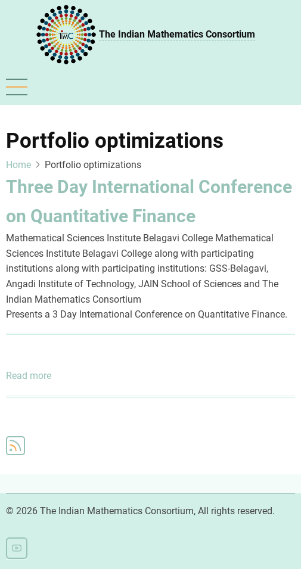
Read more (28, 376)
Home (18, 164)
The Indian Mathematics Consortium (177, 34)
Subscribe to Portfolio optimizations (15, 445)
